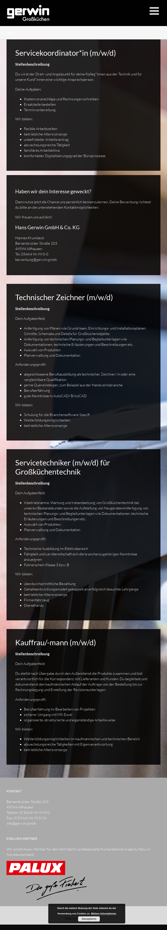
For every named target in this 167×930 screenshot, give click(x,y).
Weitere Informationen (103, 913)
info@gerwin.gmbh (21, 823)
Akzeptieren (89, 918)
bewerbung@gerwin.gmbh (36, 259)
